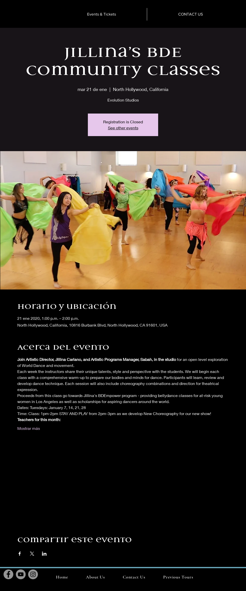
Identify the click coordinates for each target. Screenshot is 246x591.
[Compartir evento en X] (32, 554)
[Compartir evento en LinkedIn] (44, 554)
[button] (178, 576)
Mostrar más (28, 428)
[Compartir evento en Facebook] (19, 554)
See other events (123, 127)
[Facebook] (8, 574)
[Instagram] (33, 574)
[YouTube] (21, 574)
